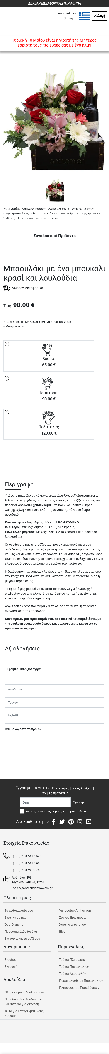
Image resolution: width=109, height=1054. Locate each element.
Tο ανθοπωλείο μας (19, 910)
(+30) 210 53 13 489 (27, 863)
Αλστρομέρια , (68, 213)
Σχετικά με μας (16, 917)
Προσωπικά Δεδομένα (21, 931)
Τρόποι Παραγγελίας (74, 966)
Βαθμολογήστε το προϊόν (23, 729)
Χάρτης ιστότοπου (72, 924)
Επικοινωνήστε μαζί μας (22, 938)
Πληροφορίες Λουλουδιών (24, 992)
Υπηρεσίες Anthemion (75, 910)
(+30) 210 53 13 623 (27, 856)
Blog (62, 931)
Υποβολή (13, 741)
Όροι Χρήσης (14, 924)
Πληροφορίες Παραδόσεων (79, 987)
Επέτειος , (35, 213)
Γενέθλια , (76, 208)
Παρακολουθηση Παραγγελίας (81, 980)
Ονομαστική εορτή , (59, 208)
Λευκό (55, 218)
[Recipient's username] (45, 802)
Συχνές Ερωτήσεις (73, 917)
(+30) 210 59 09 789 (27, 870)
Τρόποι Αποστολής (72, 973)
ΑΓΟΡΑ (49, 455)
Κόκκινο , (46, 218)
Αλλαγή (99, 16)
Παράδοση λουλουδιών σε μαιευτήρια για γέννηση (24, 1002)
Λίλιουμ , (82, 213)
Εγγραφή (11, 966)
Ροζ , (37, 218)
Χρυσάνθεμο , (95, 213)
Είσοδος (11, 959)
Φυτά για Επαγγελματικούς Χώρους (24, 1013)
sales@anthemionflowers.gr (33, 888)
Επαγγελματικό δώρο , (16, 213)
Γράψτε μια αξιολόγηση (24, 669)
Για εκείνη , (89, 208)
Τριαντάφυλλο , (50, 213)
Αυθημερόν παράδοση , (34, 208)
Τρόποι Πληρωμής (72, 959)
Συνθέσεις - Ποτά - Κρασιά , (18, 218)
